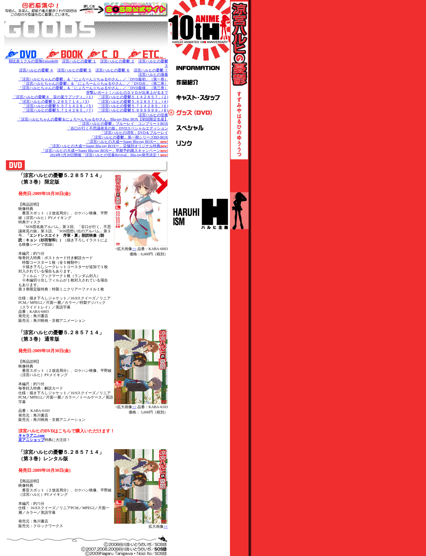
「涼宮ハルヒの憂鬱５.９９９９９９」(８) (133, 110)
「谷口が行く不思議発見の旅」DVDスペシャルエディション (117, 128)
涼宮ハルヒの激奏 (153, 74)
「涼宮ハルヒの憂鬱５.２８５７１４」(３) (54, 101)
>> (134, 249)
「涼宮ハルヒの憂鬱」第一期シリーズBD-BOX (129, 137)
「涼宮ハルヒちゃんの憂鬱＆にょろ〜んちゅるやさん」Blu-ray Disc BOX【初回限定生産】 (92, 119)
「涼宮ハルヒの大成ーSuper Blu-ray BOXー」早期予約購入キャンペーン (104, 150)
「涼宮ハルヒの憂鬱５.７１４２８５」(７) (57, 110)
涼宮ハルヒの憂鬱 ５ (74, 70)
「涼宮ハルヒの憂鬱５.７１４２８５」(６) (133, 106)
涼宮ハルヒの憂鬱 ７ (151, 70)
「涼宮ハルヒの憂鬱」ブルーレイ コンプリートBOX (123, 123)
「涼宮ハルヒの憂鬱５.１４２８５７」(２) (133, 97)
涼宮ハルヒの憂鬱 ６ (112, 70)
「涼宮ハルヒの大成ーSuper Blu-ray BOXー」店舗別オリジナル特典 (108, 146)
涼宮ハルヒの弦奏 (153, 115)
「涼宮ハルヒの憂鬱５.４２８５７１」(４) (133, 101)
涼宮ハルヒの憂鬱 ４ (36, 70)
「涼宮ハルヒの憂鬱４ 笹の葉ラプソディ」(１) (52, 97)
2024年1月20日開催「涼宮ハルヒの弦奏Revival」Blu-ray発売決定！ (109, 155)
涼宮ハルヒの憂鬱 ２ (117, 61)
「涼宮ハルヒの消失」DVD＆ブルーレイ (134, 132)
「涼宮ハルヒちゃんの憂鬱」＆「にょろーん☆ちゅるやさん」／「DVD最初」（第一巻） (93, 79)
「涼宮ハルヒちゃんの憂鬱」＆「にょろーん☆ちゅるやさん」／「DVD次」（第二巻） (95, 83)
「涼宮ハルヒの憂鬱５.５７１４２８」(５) (57, 106)
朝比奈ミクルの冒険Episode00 (33, 61)
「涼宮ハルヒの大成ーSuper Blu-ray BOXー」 (127, 141)
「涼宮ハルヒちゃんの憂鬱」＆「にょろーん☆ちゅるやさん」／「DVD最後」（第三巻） (93, 88)
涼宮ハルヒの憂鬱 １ (79, 61)
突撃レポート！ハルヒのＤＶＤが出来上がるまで (127, 92)
